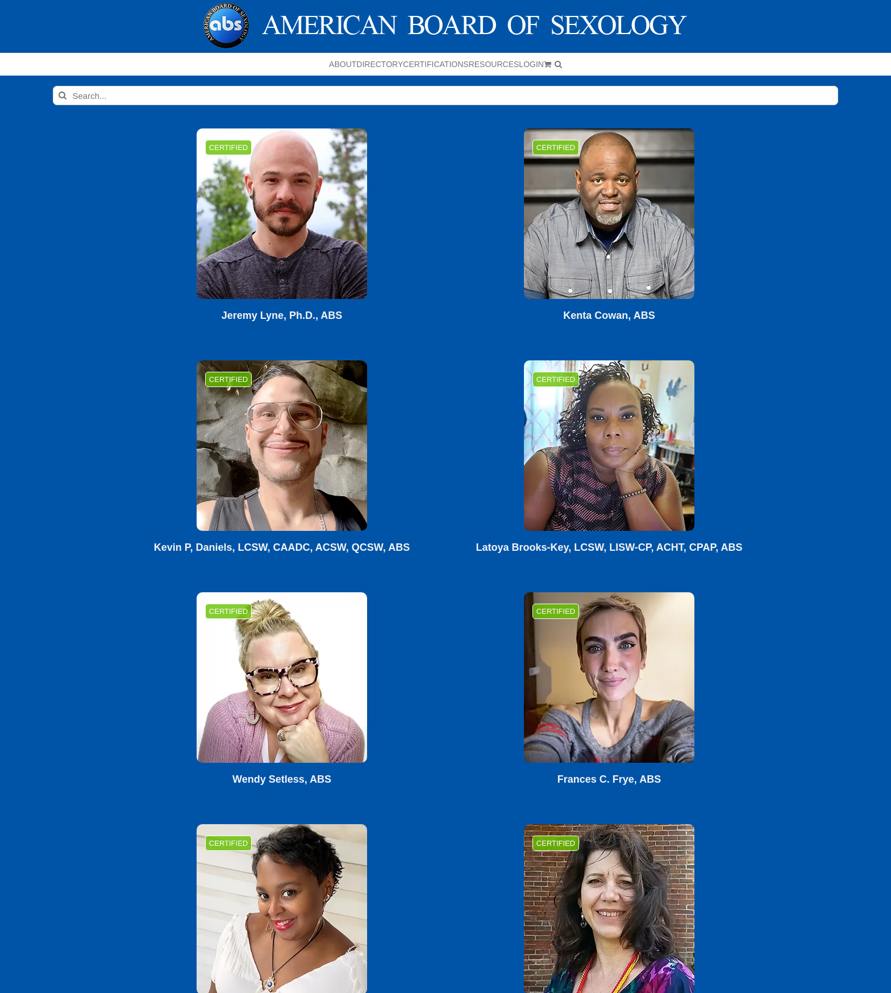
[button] (558, 64)
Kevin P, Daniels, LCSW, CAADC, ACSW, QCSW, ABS (282, 547)
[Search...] (446, 95)
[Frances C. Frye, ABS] (609, 677)
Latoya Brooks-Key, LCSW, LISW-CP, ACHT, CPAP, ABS (609, 547)
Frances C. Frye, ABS (609, 779)
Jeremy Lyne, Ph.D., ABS (282, 315)
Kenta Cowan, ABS (609, 315)
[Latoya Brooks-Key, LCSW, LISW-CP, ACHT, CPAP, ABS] (609, 445)
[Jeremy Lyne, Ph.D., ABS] (282, 213)
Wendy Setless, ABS (281, 779)
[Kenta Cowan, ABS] (609, 213)
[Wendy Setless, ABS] (282, 677)
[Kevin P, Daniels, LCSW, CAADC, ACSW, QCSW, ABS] (282, 445)
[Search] (62, 95)
